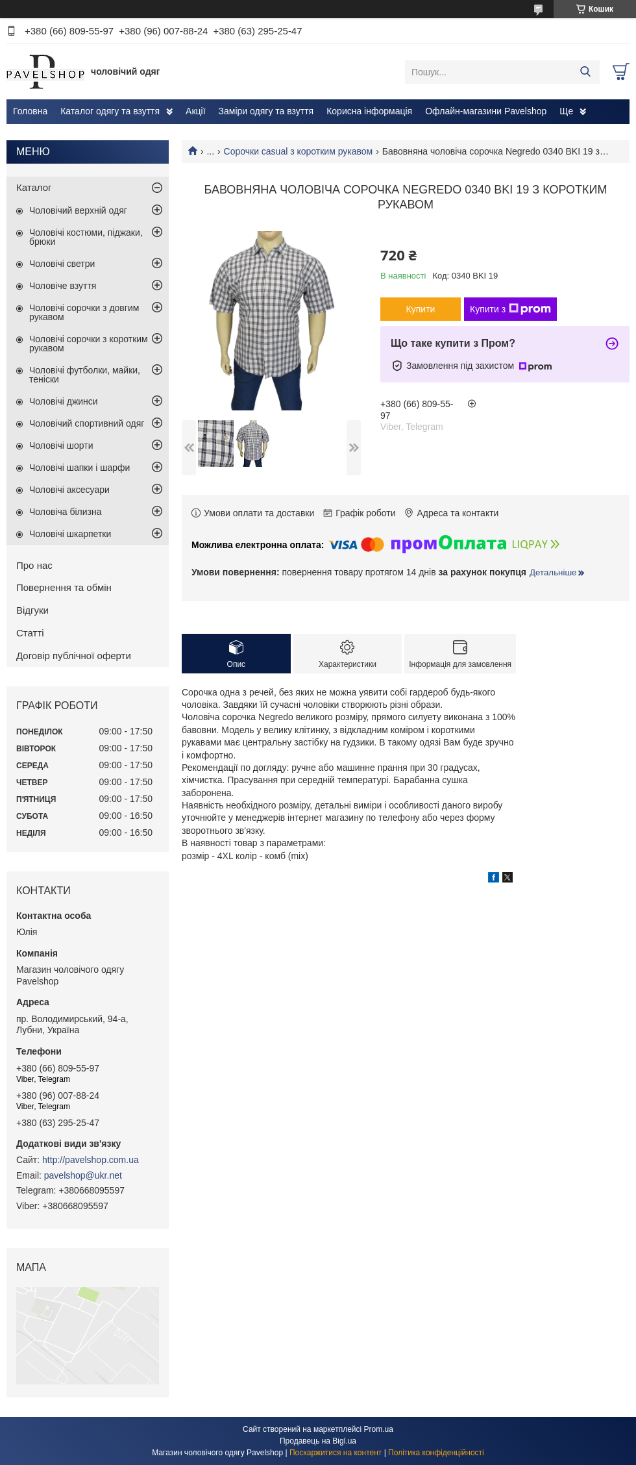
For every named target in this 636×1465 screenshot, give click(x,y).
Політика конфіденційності (436, 1452)
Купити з (510, 309)
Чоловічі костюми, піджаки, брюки (86, 237)
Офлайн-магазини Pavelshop (485, 111)
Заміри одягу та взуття (266, 111)
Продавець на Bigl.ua (318, 1441)
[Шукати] (585, 72)
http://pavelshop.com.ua (90, 1160)
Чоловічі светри (62, 263)
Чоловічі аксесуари (69, 489)
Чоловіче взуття (62, 286)
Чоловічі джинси (63, 401)
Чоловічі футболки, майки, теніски (84, 374)
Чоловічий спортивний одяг (86, 423)
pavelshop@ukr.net (83, 1175)
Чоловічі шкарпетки (70, 534)
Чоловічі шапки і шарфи (79, 467)
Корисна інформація (369, 111)
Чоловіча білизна (65, 512)
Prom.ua (378, 1429)
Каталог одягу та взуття (110, 111)
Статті (30, 632)
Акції (195, 111)
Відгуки (32, 610)
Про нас (34, 565)
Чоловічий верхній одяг (78, 210)
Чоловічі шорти (61, 445)
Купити (420, 309)
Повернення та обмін (64, 587)
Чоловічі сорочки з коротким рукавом (88, 343)
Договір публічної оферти (73, 655)
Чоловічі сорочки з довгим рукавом (84, 312)
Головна (30, 111)
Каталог (34, 187)
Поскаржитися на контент (335, 1452)
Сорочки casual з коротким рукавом (298, 151)
